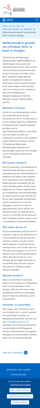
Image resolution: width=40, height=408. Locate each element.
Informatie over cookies (20, 385)
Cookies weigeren (20, 402)
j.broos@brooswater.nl (16, 322)
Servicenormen (18, 374)
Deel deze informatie (15, 352)
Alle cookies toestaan (20, 390)
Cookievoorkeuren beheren (20, 396)
